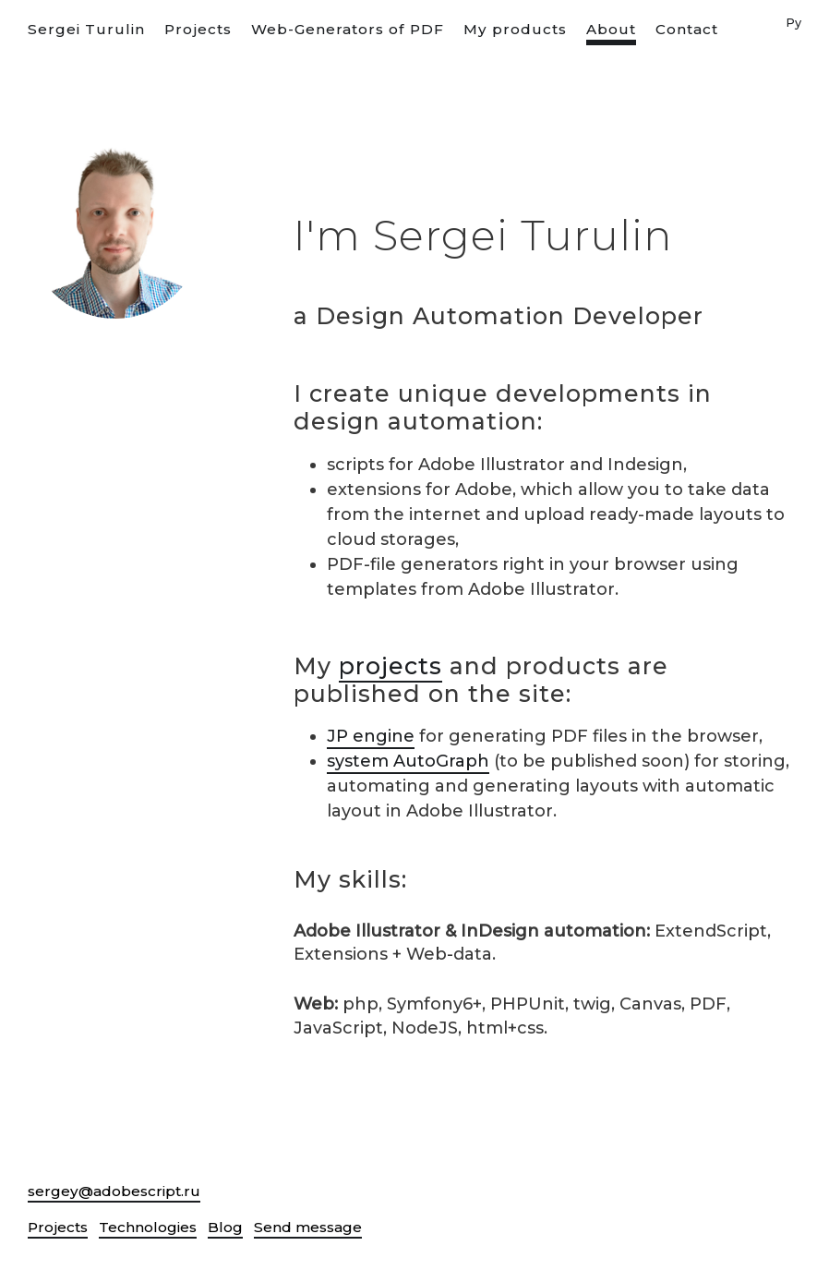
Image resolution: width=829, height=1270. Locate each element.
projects (390, 666)
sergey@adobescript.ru (114, 1191)
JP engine (370, 736)
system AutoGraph (408, 761)
